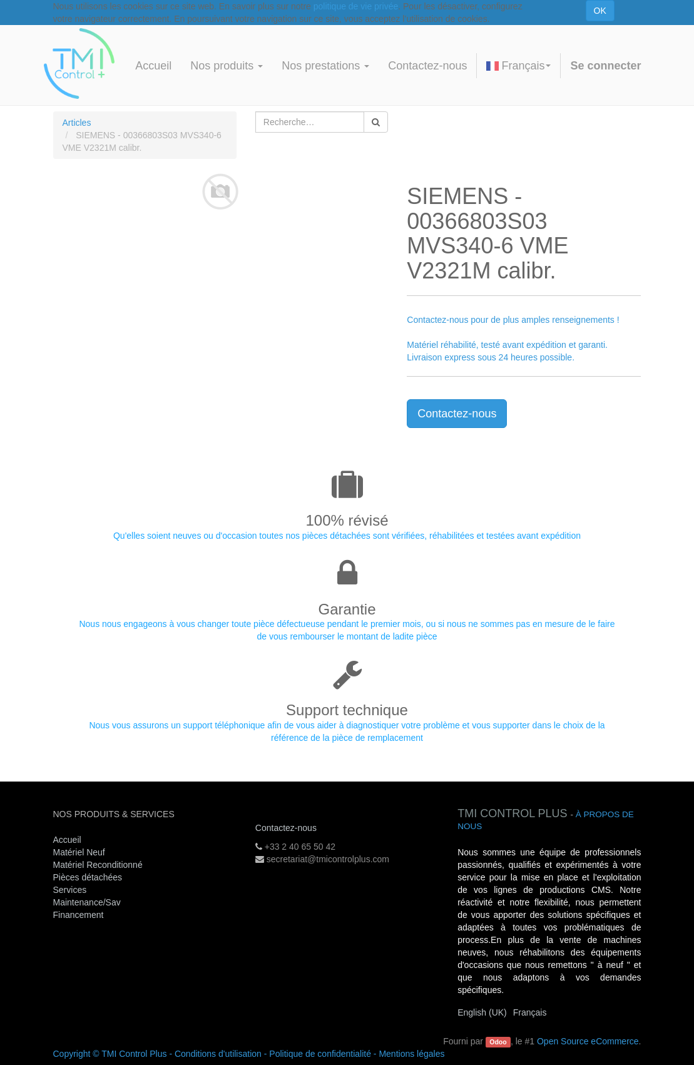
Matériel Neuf (79, 852)
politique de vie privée (356, 6)
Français (518, 65)
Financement (78, 915)
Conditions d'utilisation (218, 1054)
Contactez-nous (456, 413)
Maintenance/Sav (87, 902)
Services (71, 890)
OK (600, 11)
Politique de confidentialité (320, 1054)
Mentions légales (411, 1054)
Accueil (67, 840)
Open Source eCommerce (588, 1041)
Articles (77, 123)
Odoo (497, 1042)
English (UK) (482, 1012)
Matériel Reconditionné (98, 865)
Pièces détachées (88, 877)
